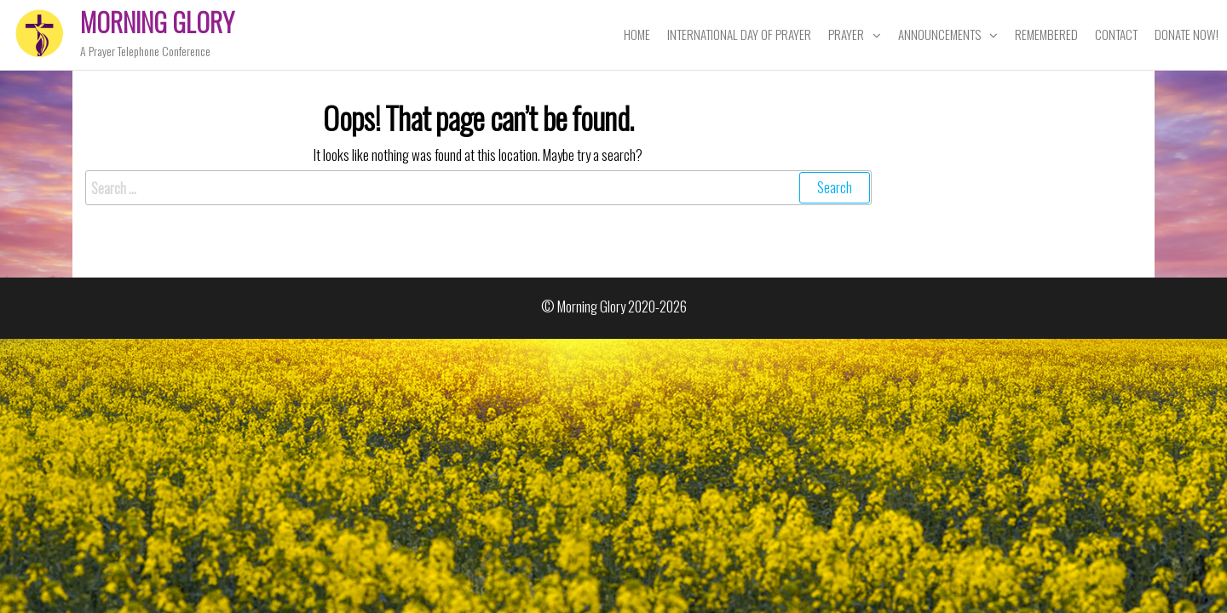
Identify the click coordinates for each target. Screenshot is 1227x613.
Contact (1116, 34)
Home (637, 34)
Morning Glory (157, 22)
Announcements (939, 34)
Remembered (1046, 34)
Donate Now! (1186, 34)
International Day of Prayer (739, 34)
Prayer (846, 34)
